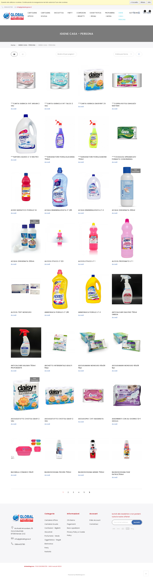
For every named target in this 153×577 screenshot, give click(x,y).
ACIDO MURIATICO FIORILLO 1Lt (24, 210)
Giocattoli (48, 532)
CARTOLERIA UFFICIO (32, 14)
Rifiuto (143, 2)
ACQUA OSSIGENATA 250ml (123, 210)
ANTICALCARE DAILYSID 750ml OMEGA (124, 313)
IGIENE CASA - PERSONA (122, 16)
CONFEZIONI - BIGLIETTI (81, 14)
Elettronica (49, 544)
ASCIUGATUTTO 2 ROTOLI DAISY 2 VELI (25, 420)
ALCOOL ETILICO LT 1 (86, 261)
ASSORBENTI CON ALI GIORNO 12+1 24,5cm (126, 420)
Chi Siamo (71, 520)
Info (149, 2)
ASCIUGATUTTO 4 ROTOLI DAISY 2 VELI (59, 420)
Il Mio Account (94, 520)
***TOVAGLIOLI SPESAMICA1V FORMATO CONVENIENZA (124, 158)
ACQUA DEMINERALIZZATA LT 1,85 (58, 210)
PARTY (70, 13)
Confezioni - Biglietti (52, 528)
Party (47, 548)
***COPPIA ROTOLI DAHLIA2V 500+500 (124, 104)
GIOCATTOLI (59, 13)
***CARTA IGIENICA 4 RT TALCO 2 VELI (59, 104)
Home (13, 45)
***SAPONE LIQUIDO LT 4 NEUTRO (25, 157)
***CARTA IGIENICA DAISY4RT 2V (92, 103)
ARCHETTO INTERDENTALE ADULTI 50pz (58, 366)
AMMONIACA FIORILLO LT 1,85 (57, 312)
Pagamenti (71, 524)
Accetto (135, 2)
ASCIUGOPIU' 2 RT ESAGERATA (91, 419)
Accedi (13, 109)
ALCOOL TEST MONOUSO (21, 312)
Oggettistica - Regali (53, 540)
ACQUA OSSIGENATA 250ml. (23, 261)
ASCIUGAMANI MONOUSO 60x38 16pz (91, 366)
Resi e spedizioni (73, 528)
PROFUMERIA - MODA (109, 14)
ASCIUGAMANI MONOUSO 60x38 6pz (125, 366)
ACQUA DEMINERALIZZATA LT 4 (91, 210)
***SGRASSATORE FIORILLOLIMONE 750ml (92, 158)
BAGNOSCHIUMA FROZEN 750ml (58, 472)
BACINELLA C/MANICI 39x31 (22, 472)
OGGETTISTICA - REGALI (95, 14)
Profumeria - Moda (52, 536)
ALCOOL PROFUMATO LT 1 (122, 261)
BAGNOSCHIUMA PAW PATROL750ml (121, 473)
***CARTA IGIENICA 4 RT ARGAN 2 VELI (25, 104)
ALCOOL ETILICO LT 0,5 (54, 261)
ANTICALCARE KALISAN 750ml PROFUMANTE (23, 366)
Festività (48, 551)
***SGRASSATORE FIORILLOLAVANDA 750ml (60, 158)
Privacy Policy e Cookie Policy (76, 533)
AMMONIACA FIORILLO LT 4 (89, 312)
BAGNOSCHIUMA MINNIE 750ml (91, 472)
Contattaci (93, 524)
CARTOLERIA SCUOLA (45, 14)
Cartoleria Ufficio (51, 520)
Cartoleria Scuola (51, 524)
